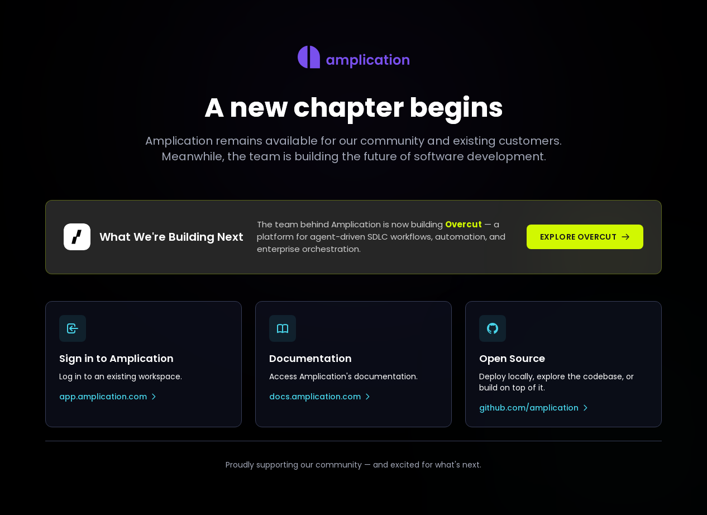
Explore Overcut (585, 236)
